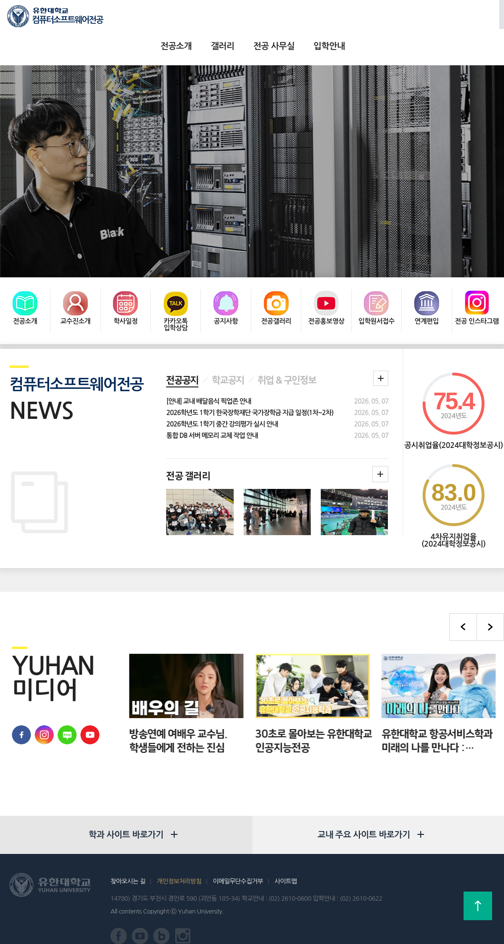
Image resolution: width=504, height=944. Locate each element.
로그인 (445, 19)
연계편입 (427, 294)
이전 (463, 600)
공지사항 (226, 294)
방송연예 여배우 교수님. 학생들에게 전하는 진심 (228, 714)
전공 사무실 (285, 19)
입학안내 (340, 19)
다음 (490, 600)
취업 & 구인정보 (286, 353)
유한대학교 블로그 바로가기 (67, 707)
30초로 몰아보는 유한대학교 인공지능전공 (364, 714)
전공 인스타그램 (477, 294)
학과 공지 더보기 (380, 351)
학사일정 (125, 294)
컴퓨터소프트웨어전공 (67, 20)
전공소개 (187, 19)
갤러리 (234, 19)
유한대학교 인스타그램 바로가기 (183, 909)
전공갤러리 (276, 294)
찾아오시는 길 (127, 854)
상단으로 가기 (478, 906)
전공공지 (182, 353)
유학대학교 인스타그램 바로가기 (44, 707)
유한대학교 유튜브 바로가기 (89, 707)
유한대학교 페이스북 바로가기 (21, 707)
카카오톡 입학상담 (176, 297)
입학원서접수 (376, 294)
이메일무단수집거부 (238, 854)
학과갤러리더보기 (380, 447)
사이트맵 (286, 854)
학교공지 (228, 353)
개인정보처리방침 (179, 854)
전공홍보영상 (326, 294)
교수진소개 (75, 294)
